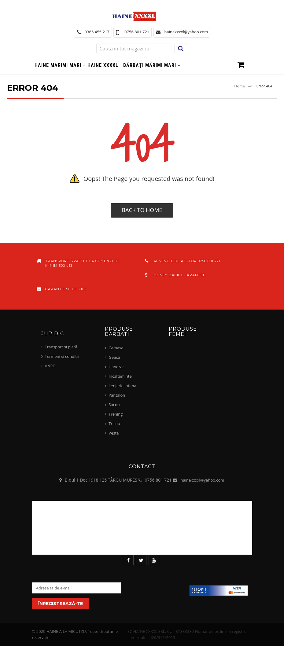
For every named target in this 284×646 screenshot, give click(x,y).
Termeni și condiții (62, 356)
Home (239, 86)
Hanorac (116, 366)
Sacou (114, 404)
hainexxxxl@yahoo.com (202, 480)
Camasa (116, 348)
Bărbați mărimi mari (149, 65)
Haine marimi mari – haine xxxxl (76, 65)
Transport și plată (61, 347)
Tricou (114, 423)
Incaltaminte (120, 376)
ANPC (50, 366)
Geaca (114, 357)
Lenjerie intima (122, 385)
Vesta (114, 433)
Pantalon (117, 395)
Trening (116, 414)
